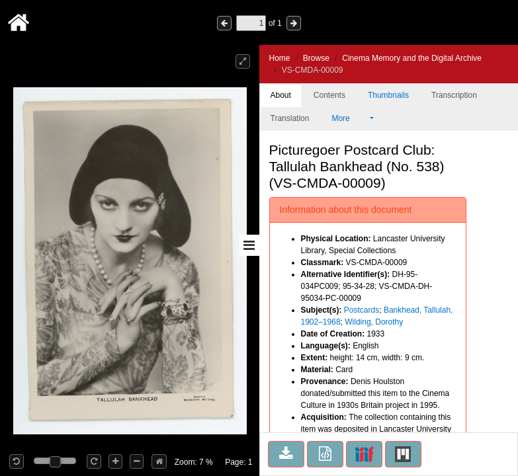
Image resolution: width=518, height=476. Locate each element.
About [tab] (281, 95)
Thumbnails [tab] (388, 95)
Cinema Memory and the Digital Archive (412, 58)
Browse (316, 58)
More (349, 118)
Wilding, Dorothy (374, 322)
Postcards (361, 310)
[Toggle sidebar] (249, 245)
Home (279, 58)
